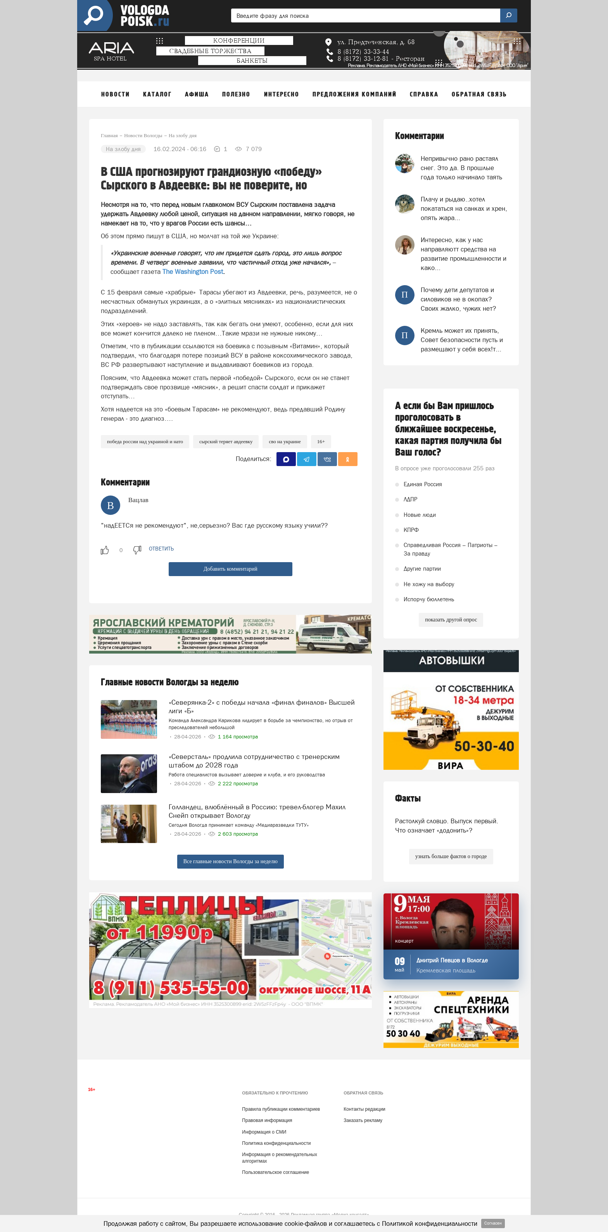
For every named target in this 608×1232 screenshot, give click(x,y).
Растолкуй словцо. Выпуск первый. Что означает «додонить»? (446, 825)
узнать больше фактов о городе (451, 856)
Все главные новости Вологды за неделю (230, 861)
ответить (161, 548)
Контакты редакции (364, 1109)
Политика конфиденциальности (276, 1143)
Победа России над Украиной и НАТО (145, 441)
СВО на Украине (285, 441)
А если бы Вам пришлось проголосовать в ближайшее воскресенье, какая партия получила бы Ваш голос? (448, 429)
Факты (408, 798)
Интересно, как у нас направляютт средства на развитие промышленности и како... (463, 254)
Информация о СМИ (264, 1132)
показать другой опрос (451, 620)
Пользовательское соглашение (275, 1172)
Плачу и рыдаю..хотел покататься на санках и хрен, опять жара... (464, 208)
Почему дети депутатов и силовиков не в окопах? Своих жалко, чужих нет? (458, 299)
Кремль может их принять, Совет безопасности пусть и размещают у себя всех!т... (462, 340)
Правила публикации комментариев (281, 1109)
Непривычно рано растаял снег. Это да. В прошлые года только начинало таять (461, 168)
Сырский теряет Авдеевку (225, 441)
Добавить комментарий (230, 569)
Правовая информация (267, 1120)
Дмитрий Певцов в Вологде (452, 960)
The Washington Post (192, 271)
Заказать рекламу (363, 1120)
